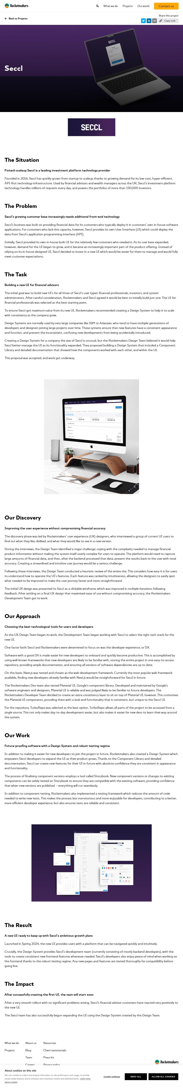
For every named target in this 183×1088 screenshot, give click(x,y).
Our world (143, 6)
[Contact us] (166, 6)
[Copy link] (168, 20)
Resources (49, 1043)
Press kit (48, 1057)
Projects (128, 6)
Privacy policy (51, 1064)
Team (28, 1057)
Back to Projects (16, 18)
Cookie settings (112, 1076)
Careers (30, 1064)
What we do (110, 6)
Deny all (135, 1076)
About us (31, 1043)
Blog (28, 1050)
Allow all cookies (163, 1076)
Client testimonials (54, 1050)
